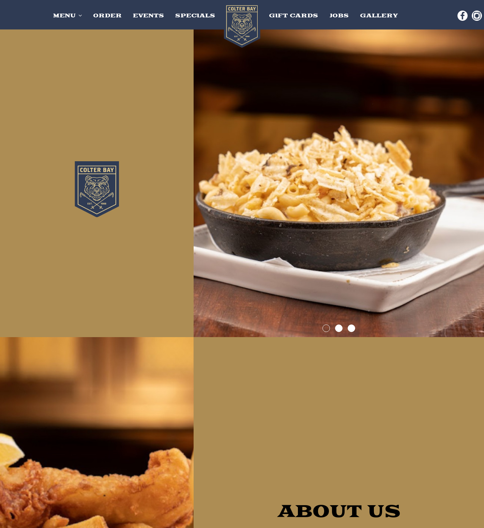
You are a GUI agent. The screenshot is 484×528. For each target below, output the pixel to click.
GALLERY (379, 15)
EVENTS (149, 15)
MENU (67, 15)
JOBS (339, 15)
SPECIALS (195, 15)
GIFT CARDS (294, 15)
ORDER (107, 15)
